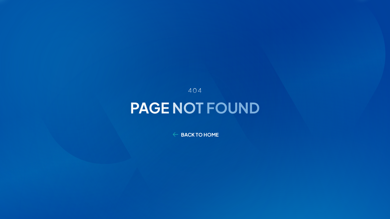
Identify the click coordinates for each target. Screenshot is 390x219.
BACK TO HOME (200, 134)
